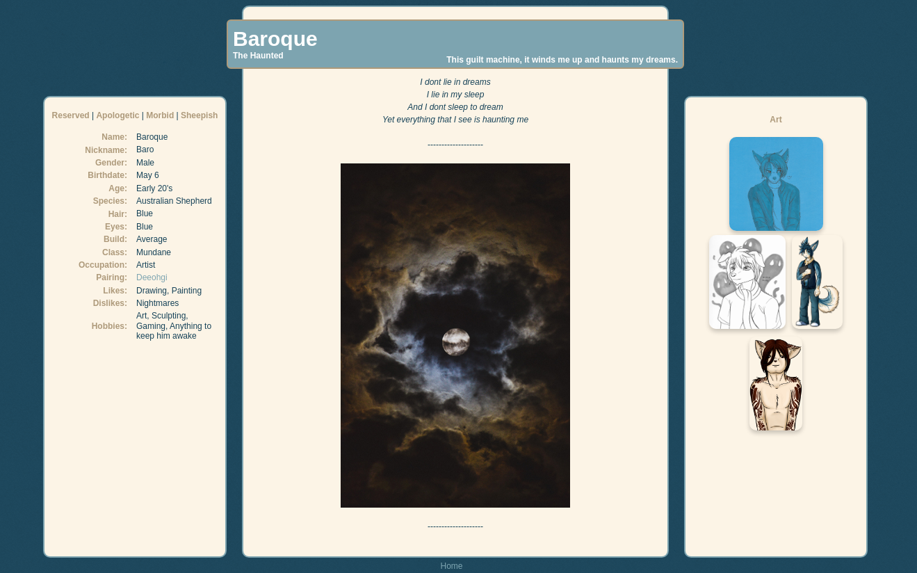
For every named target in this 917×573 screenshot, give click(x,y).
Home (451, 566)
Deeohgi (152, 277)
